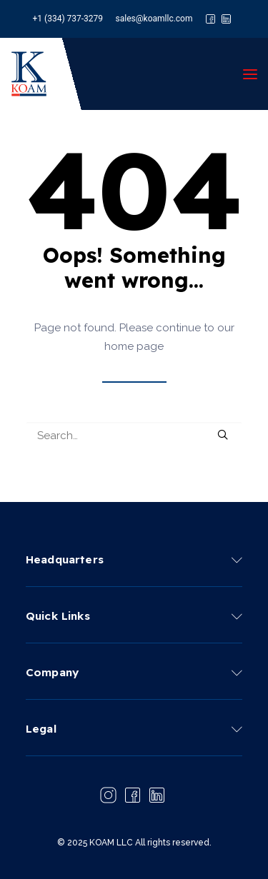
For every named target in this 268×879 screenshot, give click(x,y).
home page (134, 346)
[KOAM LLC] (29, 74)
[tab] (134, 559)
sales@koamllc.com (154, 19)
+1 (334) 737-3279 (68, 19)
